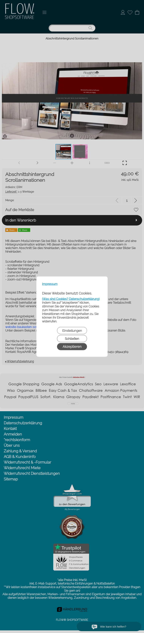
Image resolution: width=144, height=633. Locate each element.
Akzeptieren (72, 346)
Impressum (50, 284)
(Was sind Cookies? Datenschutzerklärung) (71, 299)
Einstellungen (72, 330)
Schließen (72, 338)
